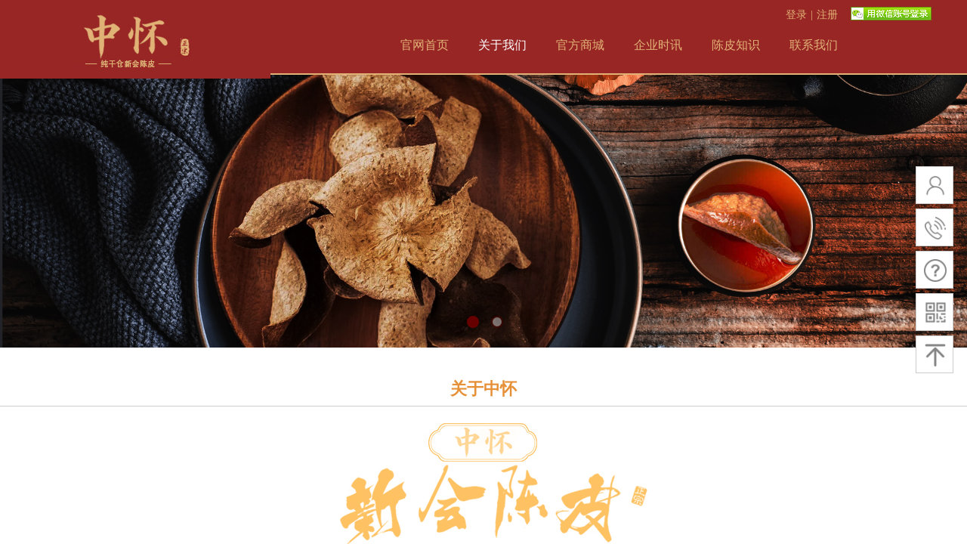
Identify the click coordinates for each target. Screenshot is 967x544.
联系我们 (813, 45)
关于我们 (502, 45)
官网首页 (424, 45)
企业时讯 (658, 45)
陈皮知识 (736, 45)
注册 (827, 14)
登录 (796, 14)
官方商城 (580, 45)
